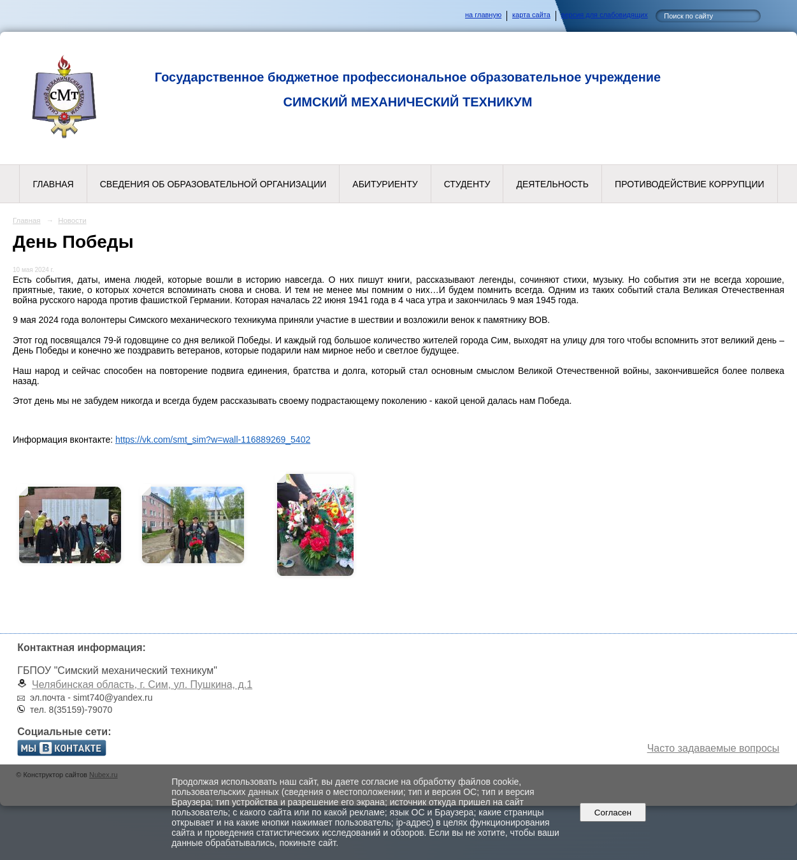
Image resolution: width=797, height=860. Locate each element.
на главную (483, 14)
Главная (52, 184)
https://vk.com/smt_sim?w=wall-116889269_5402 (212, 439)
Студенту (467, 184)
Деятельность (552, 184)
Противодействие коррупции (689, 184)
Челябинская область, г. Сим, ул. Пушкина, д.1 (142, 684)
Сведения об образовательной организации (213, 184)
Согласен (612, 812)
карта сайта (531, 14)
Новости (72, 220)
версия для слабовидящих (604, 14)
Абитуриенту (384, 184)
